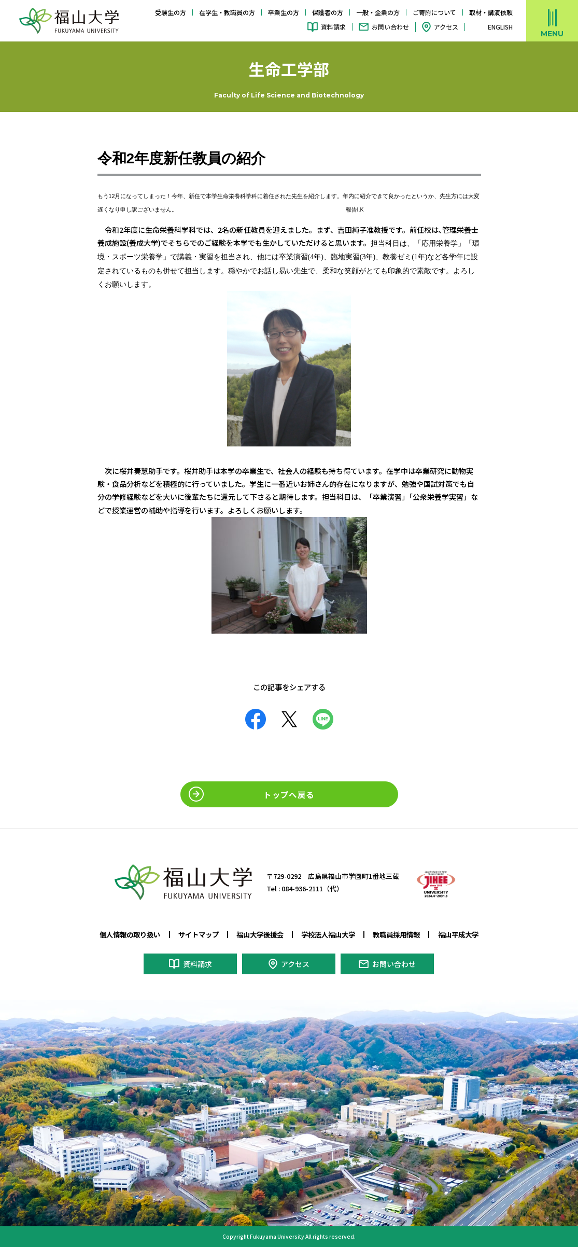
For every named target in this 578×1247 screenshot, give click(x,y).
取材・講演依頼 (491, 12)
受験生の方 (170, 12)
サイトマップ (198, 934)
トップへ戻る (288, 794)
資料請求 (333, 26)
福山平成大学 (458, 934)
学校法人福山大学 (328, 934)
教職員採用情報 (396, 934)
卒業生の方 (283, 12)
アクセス (446, 26)
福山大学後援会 (260, 934)
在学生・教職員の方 (227, 12)
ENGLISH (500, 27)
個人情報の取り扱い (130, 934)
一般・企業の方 (378, 12)
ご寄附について (434, 12)
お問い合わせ (390, 27)
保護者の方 (327, 12)
